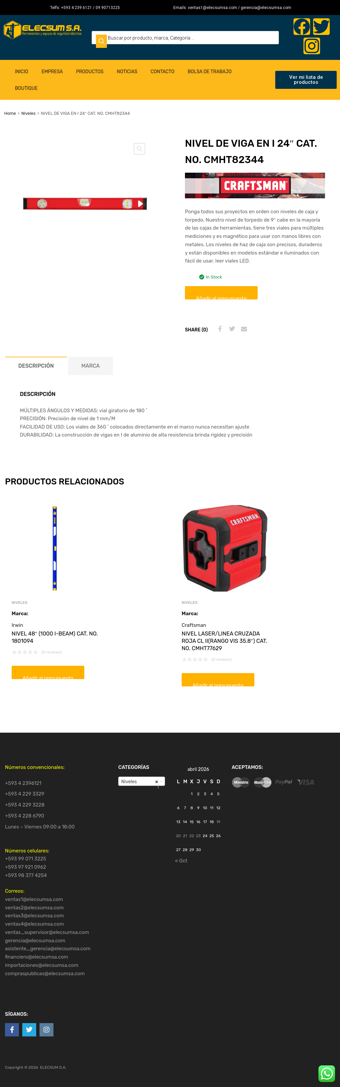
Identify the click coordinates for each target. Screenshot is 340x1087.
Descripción (36, 366)
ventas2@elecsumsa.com (34, 908)
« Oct (181, 861)
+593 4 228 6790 (24, 816)
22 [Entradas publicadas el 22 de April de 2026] (191, 835)
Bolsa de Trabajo (209, 72)
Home (10, 113)
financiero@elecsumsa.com (36, 957)
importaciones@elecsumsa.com (41, 965)
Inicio (21, 72)
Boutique (26, 88)
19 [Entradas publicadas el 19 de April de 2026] (218, 821)
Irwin (17, 625)
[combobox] (141, 781)
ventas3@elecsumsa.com (34, 916)
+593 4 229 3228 (24, 805)
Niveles (28, 113)
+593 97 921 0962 (25, 867)
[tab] (36, 366)
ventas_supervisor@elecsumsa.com (47, 932)
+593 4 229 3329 (24, 794)
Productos (90, 72)
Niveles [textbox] (139, 781)
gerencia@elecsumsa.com (35, 941)
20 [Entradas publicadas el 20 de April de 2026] (178, 835)
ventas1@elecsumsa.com (34, 899)
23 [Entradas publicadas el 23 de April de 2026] (198, 835)
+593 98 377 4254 (26, 875)
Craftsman (194, 625)
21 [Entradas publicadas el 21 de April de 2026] (185, 835)
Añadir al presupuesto (221, 297)
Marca (90, 366)
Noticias (127, 72)
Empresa (52, 72)
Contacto (163, 72)
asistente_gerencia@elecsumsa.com (48, 949)
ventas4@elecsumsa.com (34, 924)
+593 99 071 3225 (25, 859)
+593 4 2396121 (23, 783)
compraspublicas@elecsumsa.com (45, 974)
